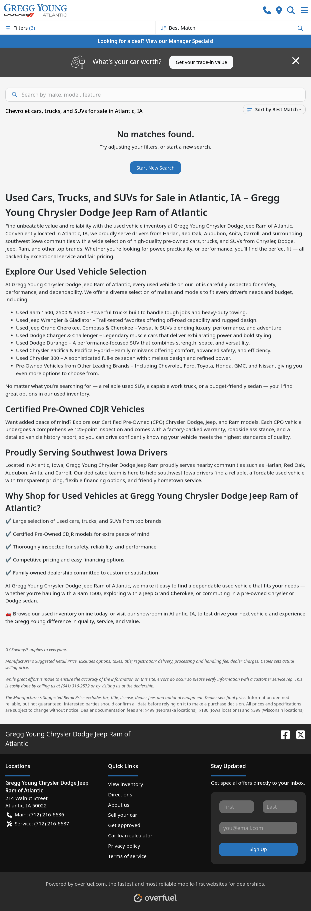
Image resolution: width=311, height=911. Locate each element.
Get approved (124, 825)
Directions (120, 794)
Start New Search (155, 168)
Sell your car (122, 814)
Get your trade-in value (201, 62)
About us (118, 804)
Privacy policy (124, 845)
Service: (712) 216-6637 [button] (38, 823)
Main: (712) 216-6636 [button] (35, 814)
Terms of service (127, 856)
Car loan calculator (130, 835)
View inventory (125, 784)
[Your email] (258, 828)
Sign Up (258, 849)
